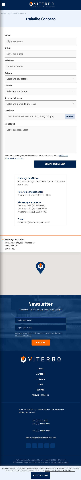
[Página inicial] (6, 13)
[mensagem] (40, 139)
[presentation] (18, 164)
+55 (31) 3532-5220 (36, 205)
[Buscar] (79, 5)
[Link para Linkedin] (46, 445)
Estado (8, 73)
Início (40, 369)
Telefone (9, 60)
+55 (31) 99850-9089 (37, 208)
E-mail (8, 48)
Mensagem (10, 124)
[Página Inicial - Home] (41, 4)
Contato (40, 390)
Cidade (8, 85)
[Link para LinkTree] (52, 445)
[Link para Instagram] (34, 445)
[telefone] (40, 66)
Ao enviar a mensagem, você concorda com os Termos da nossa (36, 157)
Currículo (9, 110)
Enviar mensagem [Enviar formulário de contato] (55, 164)
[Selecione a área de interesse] (40, 104)
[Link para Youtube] (40, 445)
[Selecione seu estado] (40, 79)
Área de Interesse (13, 98)
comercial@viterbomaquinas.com (34, 222)
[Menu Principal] (3, 5)
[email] (40, 54)
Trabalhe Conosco (40, 395)
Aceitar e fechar (40, 475)
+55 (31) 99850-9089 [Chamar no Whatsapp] (38, 212)
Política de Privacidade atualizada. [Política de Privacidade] (60, 471)
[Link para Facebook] (28, 445)
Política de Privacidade (23, 336)
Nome (7, 35)
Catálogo (40, 379)
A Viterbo (40, 374)
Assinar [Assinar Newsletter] (40, 342)
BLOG (40, 385)
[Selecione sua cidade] (40, 91)
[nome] (40, 41)
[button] (40, 268)
